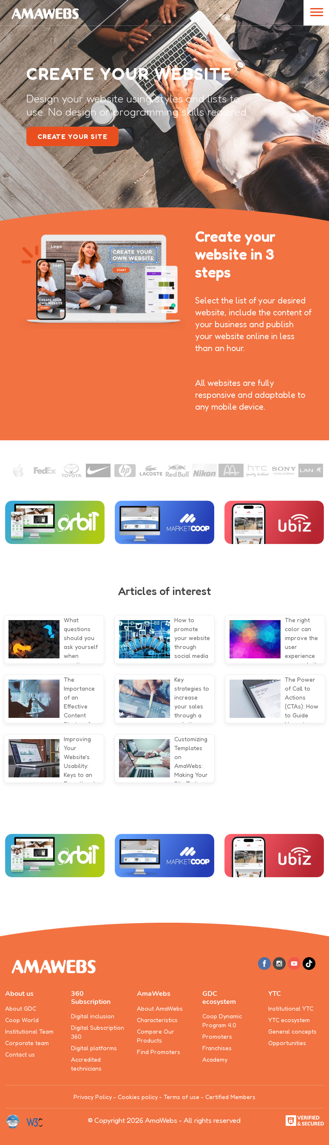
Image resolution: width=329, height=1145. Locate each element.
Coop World (22, 1019)
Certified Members (230, 1096)
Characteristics (157, 1019)
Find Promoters (158, 1051)
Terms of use (181, 1096)
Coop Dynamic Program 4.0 (222, 1020)
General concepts (292, 1031)
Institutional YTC (290, 1008)
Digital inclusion (92, 1016)
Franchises (217, 1047)
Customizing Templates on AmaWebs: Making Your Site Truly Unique (191, 765)
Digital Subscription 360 (97, 1032)
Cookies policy (138, 1096)
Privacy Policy (93, 1096)
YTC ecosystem (289, 1019)
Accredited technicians (86, 1064)
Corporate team (27, 1042)
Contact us (20, 1054)
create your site (72, 136)
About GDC (20, 1008)
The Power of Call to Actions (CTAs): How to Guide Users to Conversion (301, 706)
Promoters (217, 1036)
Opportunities (287, 1042)
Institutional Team (29, 1031)
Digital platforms (94, 1047)
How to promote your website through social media (192, 637)
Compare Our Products (155, 1036)
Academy (214, 1059)
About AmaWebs (160, 1008)
